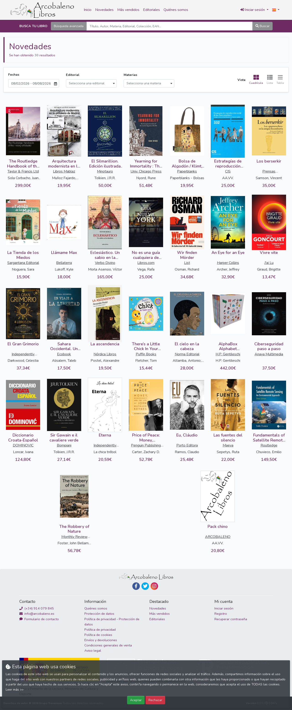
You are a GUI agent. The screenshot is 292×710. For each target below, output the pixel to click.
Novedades (104, 9)
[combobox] (91, 83)
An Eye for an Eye (228, 252)
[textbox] (91, 83)
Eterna (105, 435)
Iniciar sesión (223, 608)
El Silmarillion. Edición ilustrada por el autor (105, 166)
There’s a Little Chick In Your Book (146, 348)
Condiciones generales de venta (108, 645)
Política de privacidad (100, 629)
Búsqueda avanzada (68, 26)
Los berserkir (269, 161)
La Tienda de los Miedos (23, 255)
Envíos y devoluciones (100, 640)
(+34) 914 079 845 (36, 608)
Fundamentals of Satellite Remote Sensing (269, 440)
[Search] (169, 26)
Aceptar (136, 700)
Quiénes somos (176, 9)
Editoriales (151, 9)
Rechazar (155, 700)
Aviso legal (92, 650)
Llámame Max (64, 252)
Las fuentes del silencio (228, 437)
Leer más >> (14, 689)
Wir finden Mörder (187, 255)
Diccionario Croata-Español (23, 437)
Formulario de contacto (39, 619)
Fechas (13, 74)
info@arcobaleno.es (36, 613)
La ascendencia (105, 344)
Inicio (87, 9)
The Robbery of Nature (74, 529)
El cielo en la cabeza (187, 346)
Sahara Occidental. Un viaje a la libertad (64, 348)
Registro (220, 613)
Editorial (72, 74)
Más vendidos (128, 9)
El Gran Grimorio (23, 344)
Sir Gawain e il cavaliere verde (64, 437)
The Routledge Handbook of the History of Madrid (23, 166)
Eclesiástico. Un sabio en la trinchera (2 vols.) (105, 257)
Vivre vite (269, 252)
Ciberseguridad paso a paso (268, 346)
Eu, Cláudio (187, 435)
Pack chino (218, 526)
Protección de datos (99, 613)
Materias (130, 74)
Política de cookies (98, 635)
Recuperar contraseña (230, 619)
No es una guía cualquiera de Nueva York (146, 257)
